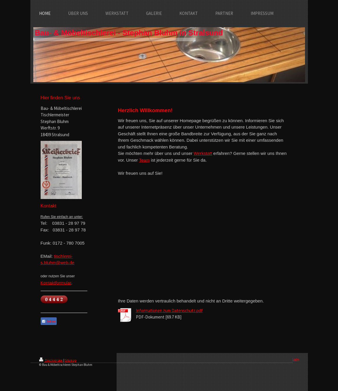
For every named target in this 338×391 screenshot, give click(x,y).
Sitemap (71, 360)
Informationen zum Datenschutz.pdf (169, 310)
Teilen (49, 321)
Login (295, 359)
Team (144, 160)
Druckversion (51, 360)
